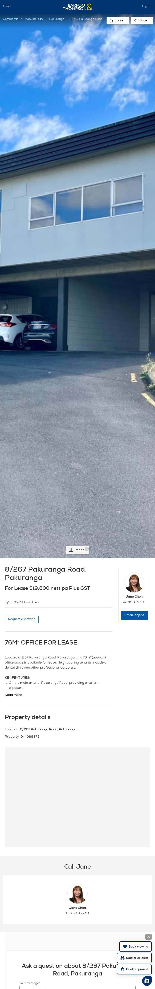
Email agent (134, 615)
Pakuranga (57, 19)
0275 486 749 (134, 602)
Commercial (11, 19)
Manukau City (34, 19)
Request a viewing (21, 619)
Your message (29, 983)
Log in (146, 6)
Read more (13, 695)
